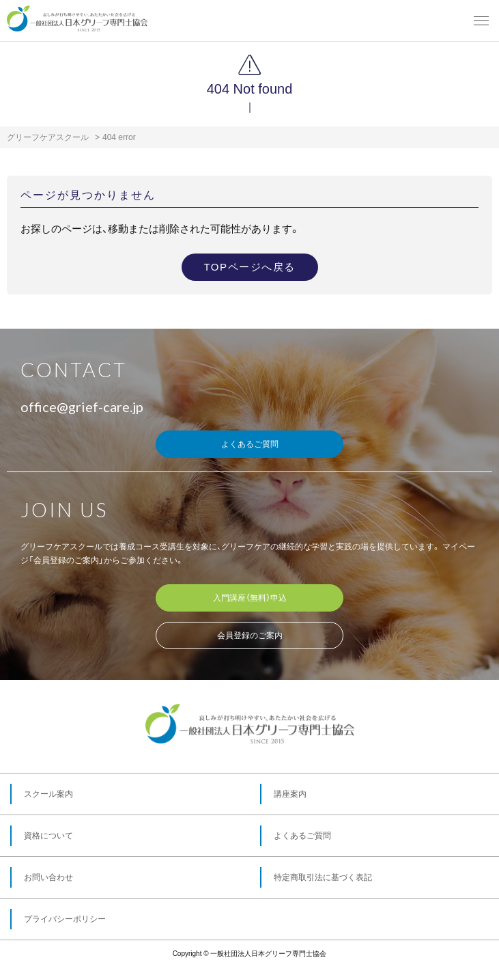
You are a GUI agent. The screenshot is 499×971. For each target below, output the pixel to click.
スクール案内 (48, 794)
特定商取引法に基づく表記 (323, 877)
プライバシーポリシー (65, 919)
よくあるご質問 (250, 444)
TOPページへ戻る (249, 267)
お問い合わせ (48, 877)
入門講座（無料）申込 (250, 598)
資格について (48, 835)
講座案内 (290, 794)
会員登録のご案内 (250, 635)
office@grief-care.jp (81, 406)
